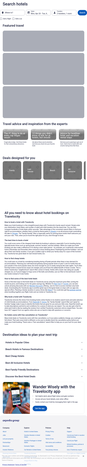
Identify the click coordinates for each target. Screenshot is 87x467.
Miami (50, 290)
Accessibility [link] (49, 446)
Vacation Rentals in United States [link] (32, 436)
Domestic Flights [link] (29, 446)
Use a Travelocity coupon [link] (74, 450)
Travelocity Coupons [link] (30, 457)
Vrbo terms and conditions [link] (54, 442)
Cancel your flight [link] (72, 440)
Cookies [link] (48, 435)
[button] (44, 342)
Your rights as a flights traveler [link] (76, 453)
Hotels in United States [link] (31, 431)
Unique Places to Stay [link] (30, 460)
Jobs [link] (4, 435)
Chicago (15, 233)
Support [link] (69, 431)
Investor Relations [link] (8, 450)
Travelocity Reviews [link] (30, 453)
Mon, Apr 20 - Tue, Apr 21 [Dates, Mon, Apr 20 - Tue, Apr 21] (41, 13)
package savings (75, 290)
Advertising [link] (6, 457)
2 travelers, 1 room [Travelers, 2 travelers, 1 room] (64, 13)
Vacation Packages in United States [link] (32, 441)
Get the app (40, 408)
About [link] (4, 431)
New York (57, 284)
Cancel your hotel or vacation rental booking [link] (76, 436)
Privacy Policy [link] (50, 431)
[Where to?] (12, 12)
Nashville (36, 302)
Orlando (53, 231)
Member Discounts (36, 286)
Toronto (65, 284)
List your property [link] (8, 439)
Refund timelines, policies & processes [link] (75, 445)
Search (82, 13)
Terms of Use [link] (50, 439)
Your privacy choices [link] (52, 450)
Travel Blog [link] (27, 464)
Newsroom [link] (6, 446)
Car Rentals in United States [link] (32, 450)
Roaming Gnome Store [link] (9, 453)
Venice (44, 302)
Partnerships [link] (6, 442)
